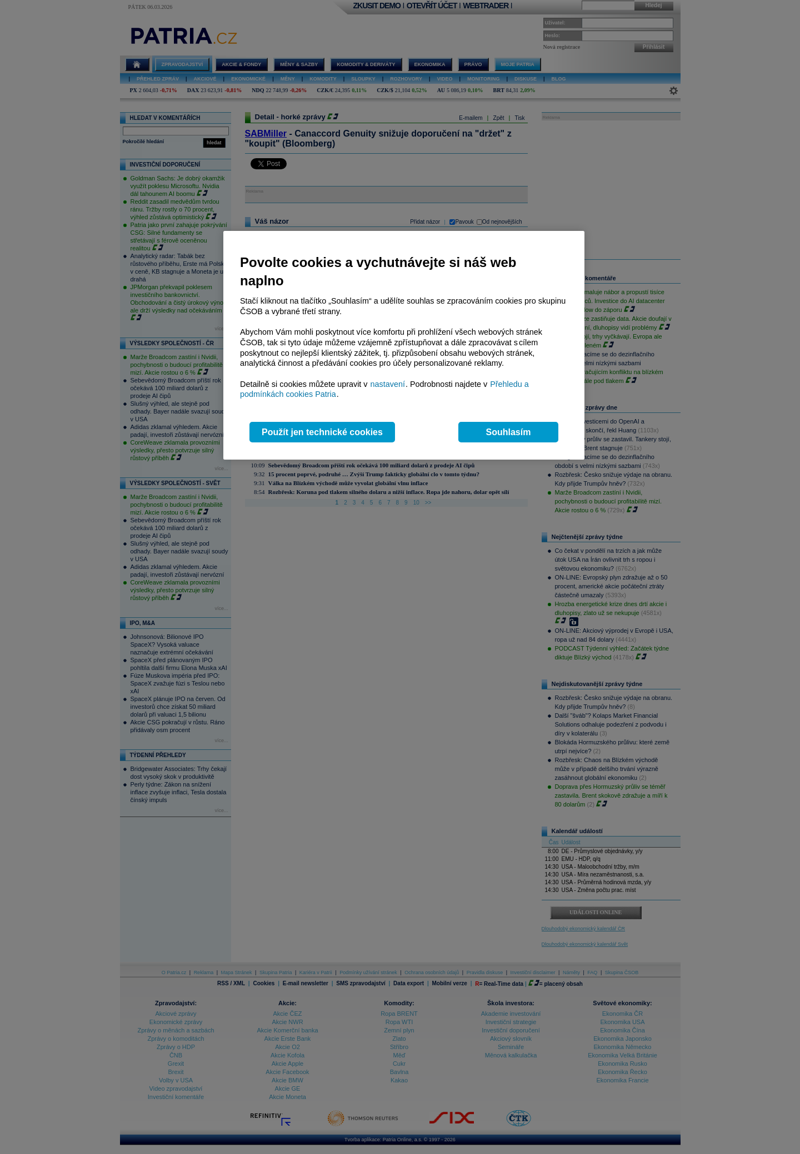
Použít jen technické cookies (322, 432)
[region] (403, 345)
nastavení (388, 384)
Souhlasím (508, 432)
